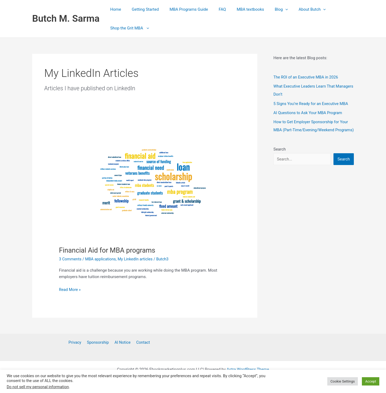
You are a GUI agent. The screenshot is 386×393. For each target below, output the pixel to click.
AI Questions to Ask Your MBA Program (308, 112)
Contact (141, 342)
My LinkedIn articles (136, 259)
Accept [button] (370, 381)
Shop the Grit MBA (128, 28)
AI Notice (122, 342)
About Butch (294, 9)
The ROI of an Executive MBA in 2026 (306, 77)
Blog (266, 9)
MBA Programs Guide (182, 9)
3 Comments (70, 259)
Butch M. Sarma (65, 18)
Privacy (76, 342)
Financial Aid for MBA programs (108, 250)
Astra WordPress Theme (248, 369)
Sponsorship (98, 342)
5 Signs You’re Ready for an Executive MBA (311, 103)
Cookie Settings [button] (343, 381)
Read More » (70, 289)
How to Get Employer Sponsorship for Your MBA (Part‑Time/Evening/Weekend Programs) (311, 129)
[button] (270, 9)
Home (114, 9)
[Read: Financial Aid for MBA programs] (145, 183)
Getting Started (141, 9)
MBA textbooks (238, 9)
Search (279, 156)
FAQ (213, 9)
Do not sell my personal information (38, 386)
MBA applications (101, 259)
